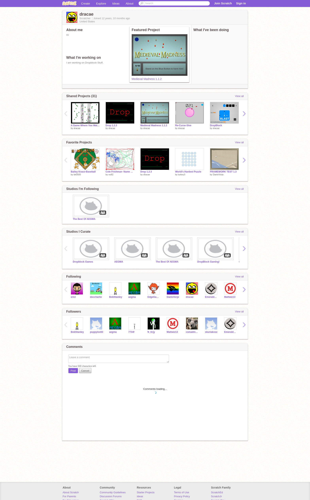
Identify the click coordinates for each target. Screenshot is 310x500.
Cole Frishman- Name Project (120, 171)
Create (85, 3)
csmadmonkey (192, 332)
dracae (77, 128)
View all (239, 96)
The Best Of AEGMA (84, 219)
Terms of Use (181, 492)
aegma (132, 297)
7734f (131, 332)
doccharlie (96, 297)
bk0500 (77, 174)
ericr (73, 297)
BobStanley (115, 297)
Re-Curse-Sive (183, 125)
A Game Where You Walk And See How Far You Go (85, 125)
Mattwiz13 (229, 297)
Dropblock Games (83, 261)
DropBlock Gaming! (208, 261)
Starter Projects (146, 492)
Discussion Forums (111, 496)
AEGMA (118, 261)
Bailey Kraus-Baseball (83, 171)
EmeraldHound (211, 297)
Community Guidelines (113, 492)
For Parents (69, 496)
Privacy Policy (182, 496)
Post (73, 370)
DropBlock (216, 125)
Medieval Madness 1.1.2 (147, 79)
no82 (111, 174)
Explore (101, 3)
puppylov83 (96, 332)
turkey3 (181, 174)
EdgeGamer (154, 297)
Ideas (116, 3)
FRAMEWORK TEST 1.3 (223, 171)
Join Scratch (223, 3)
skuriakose (211, 332)
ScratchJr (216, 496)
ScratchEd (217, 492)
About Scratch (71, 492)
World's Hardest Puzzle (188, 171)
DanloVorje (218, 174)
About (129, 3)
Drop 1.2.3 (111, 125)
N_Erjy (151, 332)
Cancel (85, 370)
